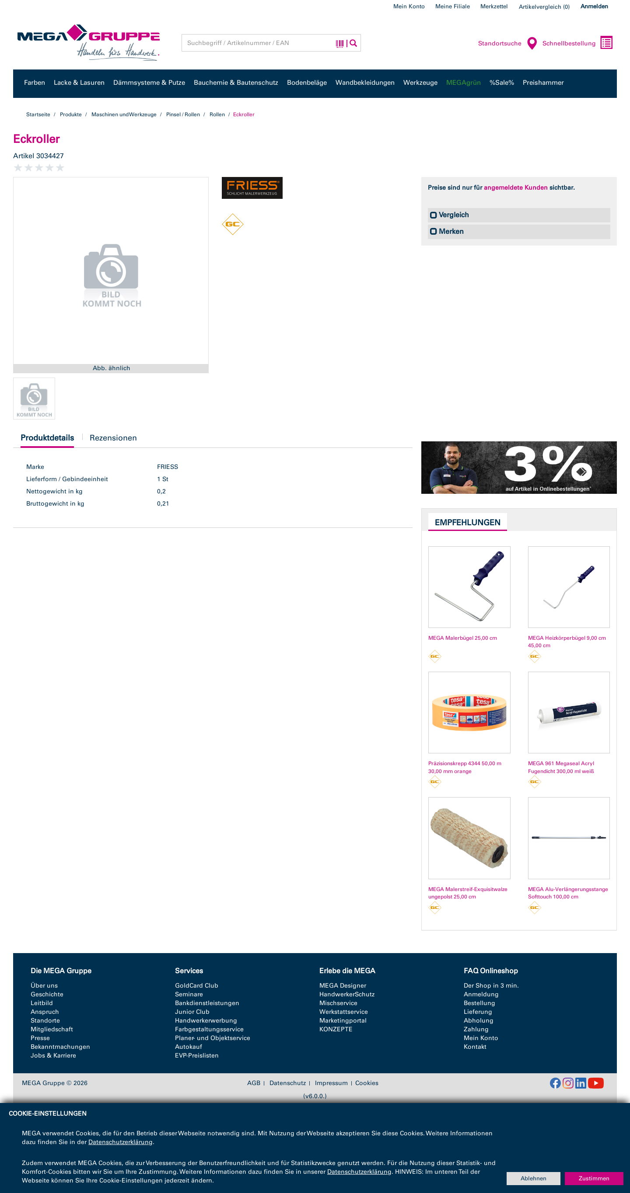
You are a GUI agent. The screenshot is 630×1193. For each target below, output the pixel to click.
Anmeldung (481, 994)
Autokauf (188, 1047)
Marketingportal (343, 1020)
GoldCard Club (196, 985)
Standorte (45, 1020)
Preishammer (543, 83)
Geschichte (47, 994)
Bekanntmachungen (60, 1047)
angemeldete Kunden (516, 187)
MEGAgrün (463, 83)
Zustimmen (594, 1178)
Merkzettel (494, 6)
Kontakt (475, 1047)
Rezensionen (113, 438)
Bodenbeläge (307, 83)
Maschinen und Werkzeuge (124, 114)
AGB (253, 1083)
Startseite (38, 114)
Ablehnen (533, 1178)
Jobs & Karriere (53, 1055)
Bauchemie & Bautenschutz (236, 83)
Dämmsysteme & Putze (149, 83)
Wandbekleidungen (365, 83)
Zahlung (476, 1029)
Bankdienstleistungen (207, 1003)
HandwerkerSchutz (346, 994)
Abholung (479, 1020)
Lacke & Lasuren (79, 83)
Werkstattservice (343, 1012)
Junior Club (192, 1012)
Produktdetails (47, 440)
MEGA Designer (342, 985)
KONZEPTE (336, 1029)
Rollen (217, 114)
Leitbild (42, 1003)
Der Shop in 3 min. (491, 985)
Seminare (189, 994)
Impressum (331, 1083)
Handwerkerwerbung (206, 1020)
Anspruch (45, 1012)
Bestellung (479, 1003)
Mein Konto (409, 6)
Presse (40, 1038)
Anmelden (594, 6)
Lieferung (478, 1012)
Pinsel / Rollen (183, 114)
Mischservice (338, 1003)
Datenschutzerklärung (120, 1142)
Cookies (366, 1083)
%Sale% (502, 83)
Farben (34, 83)
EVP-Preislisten (197, 1055)
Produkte (71, 114)
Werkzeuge (420, 83)
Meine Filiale (452, 6)
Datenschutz (288, 1083)
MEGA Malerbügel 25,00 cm (462, 638)
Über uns (44, 985)
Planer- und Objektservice (212, 1038)
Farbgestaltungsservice (209, 1029)
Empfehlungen (467, 522)
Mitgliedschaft (52, 1029)
